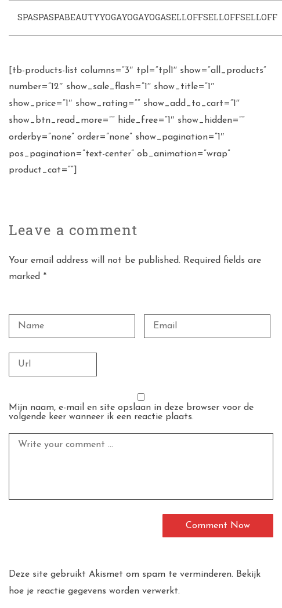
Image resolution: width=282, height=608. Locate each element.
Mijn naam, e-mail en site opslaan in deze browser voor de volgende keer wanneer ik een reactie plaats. (131, 412)
